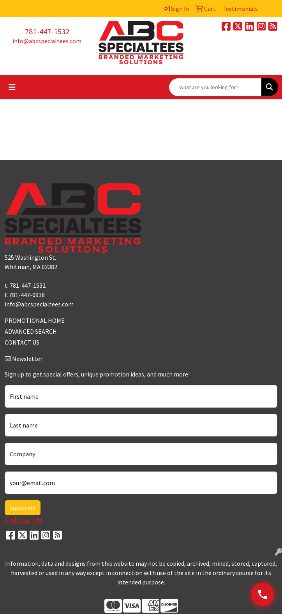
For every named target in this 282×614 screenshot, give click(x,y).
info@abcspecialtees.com (46, 41)
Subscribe (22, 508)
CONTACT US (22, 342)
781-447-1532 (47, 31)
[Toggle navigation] (12, 87)
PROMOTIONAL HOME (35, 320)
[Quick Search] (215, 87)
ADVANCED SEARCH (31, 331)
